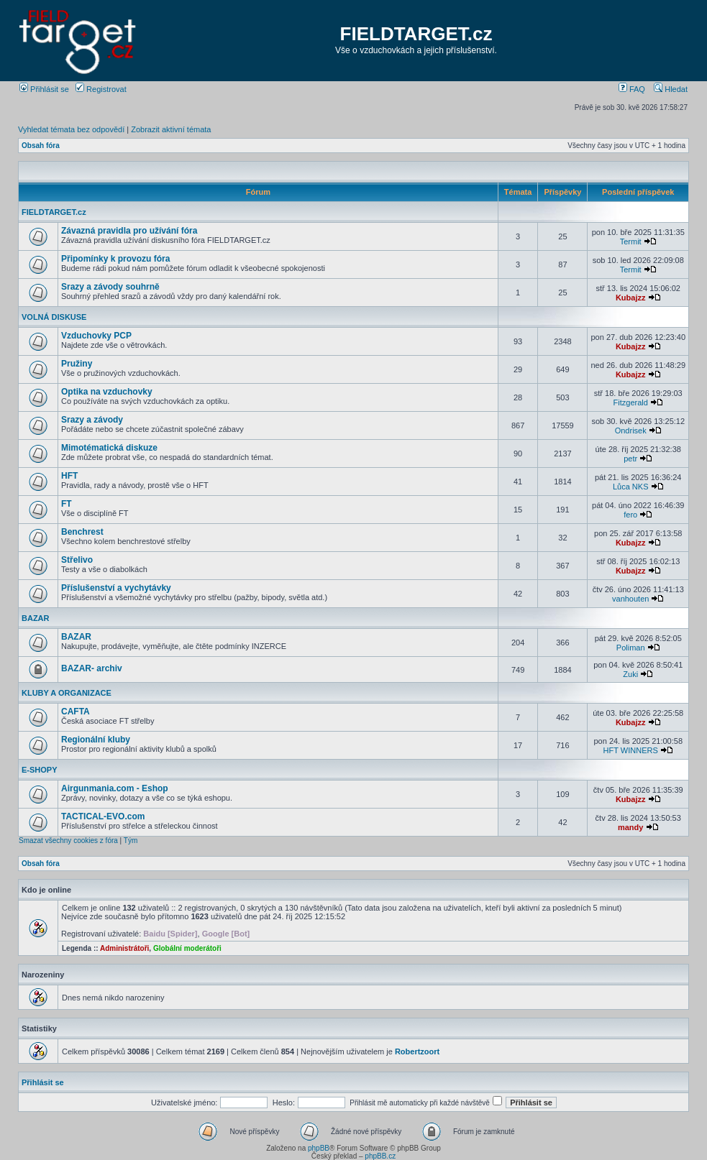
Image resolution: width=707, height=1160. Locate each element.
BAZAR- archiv (91, 668)
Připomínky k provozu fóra (115, 259)
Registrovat (101, 89)
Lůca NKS (631, 486)
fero (630, 514)
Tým (130, 840)
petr (630, 458)
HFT (69, 476)
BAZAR (36, 618)
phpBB (318, 1148)
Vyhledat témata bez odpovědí (71, 129)
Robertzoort (417, 1051)
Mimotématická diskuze (109, 448)
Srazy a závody (92, 420)
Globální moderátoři (187, 948)
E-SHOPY (40, 769)
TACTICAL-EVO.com (103, 816)
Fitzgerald (631, 402)
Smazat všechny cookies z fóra (68, 840)
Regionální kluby (95, 740)
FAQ (632, 89)
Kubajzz (631, 297)
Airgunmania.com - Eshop (114, 788)
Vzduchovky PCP (96, 336)
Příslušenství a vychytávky (116, 588)
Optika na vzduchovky (106, 392)
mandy (630, 827)
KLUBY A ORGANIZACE (66, 693)
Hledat (671, 89)
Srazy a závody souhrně (110, 287)
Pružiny (76, 364)
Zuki (630, 674)
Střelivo (77, 560)
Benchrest (82, 532)
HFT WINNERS (630, 750)
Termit (631, 241)
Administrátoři (124, 948)
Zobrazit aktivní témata (171, 129)
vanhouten (630, 598)
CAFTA (75, 711)
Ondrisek (631, 430)
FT (66, 504)
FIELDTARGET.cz (416, 34)
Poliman (630, 647)
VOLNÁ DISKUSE (54, 317)
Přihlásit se (44, 89)
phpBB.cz (380, 1156)
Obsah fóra (41, 145)
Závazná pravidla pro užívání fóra (129, 231)
